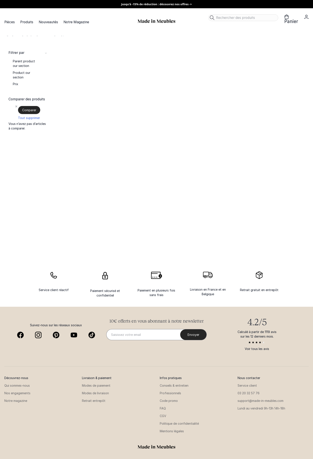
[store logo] (156, 21)
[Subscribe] (193, 334)
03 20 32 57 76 (249, 393)
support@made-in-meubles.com (260, 401)
